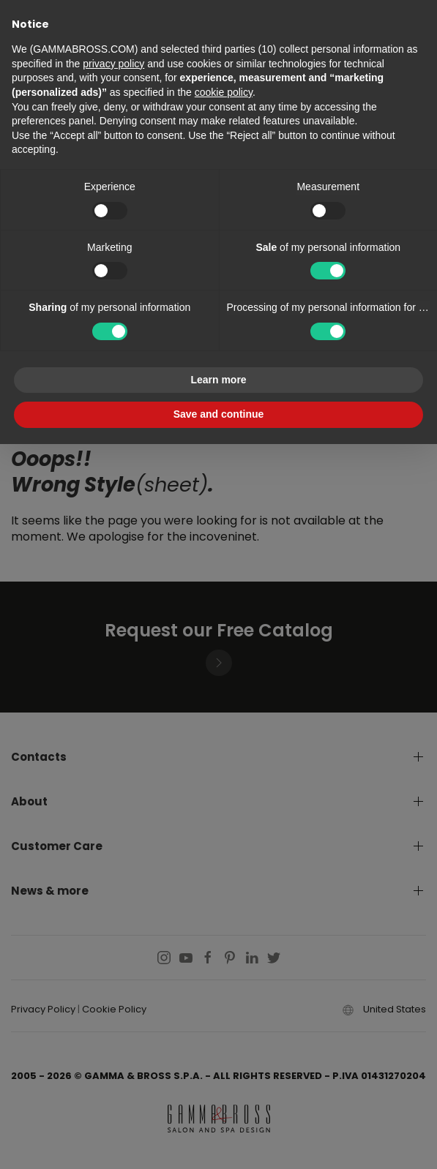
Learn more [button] (218, 380)
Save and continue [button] (218, 414)
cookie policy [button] (224, 92)
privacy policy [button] (113, 63)
